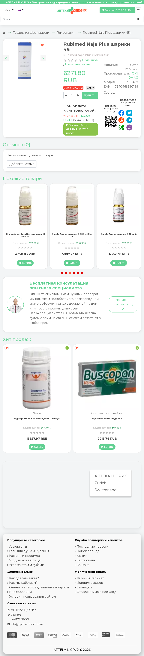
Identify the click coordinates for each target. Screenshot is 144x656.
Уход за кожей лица (24, 561)
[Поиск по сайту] (138, 19)
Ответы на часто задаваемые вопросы (39, 588)
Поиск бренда (88, 551)
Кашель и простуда (24, 556)
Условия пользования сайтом (32, 597)
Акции (82, 556)
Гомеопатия (66, 32)
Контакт (83, 565)
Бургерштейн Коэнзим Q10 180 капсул (37, 419)
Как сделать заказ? (24, 578)
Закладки (84, 588)
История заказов (90, 583)
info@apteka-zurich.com (27, 624)
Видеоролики (20, 592)
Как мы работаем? (23, 583)
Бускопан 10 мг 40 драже (107, 419)
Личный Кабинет (90, 578)
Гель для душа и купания (29, 551)
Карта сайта (86, 561)
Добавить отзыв (21, 164)
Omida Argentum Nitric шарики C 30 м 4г (25, 235)
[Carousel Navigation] (24, 55)
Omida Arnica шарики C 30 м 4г (118, 234)
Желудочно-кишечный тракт (108, 413)
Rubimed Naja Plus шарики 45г (107, 32)
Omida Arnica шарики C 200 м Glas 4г (72, 235)
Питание (38, 413)
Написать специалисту (123, 304)
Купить (89, 95)
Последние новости (93, 547)
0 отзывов (90, 60)
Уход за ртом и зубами (26, 565)
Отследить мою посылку (96, 592)
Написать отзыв (77, 64)
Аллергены (18, 547)
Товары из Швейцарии (31, 32)
